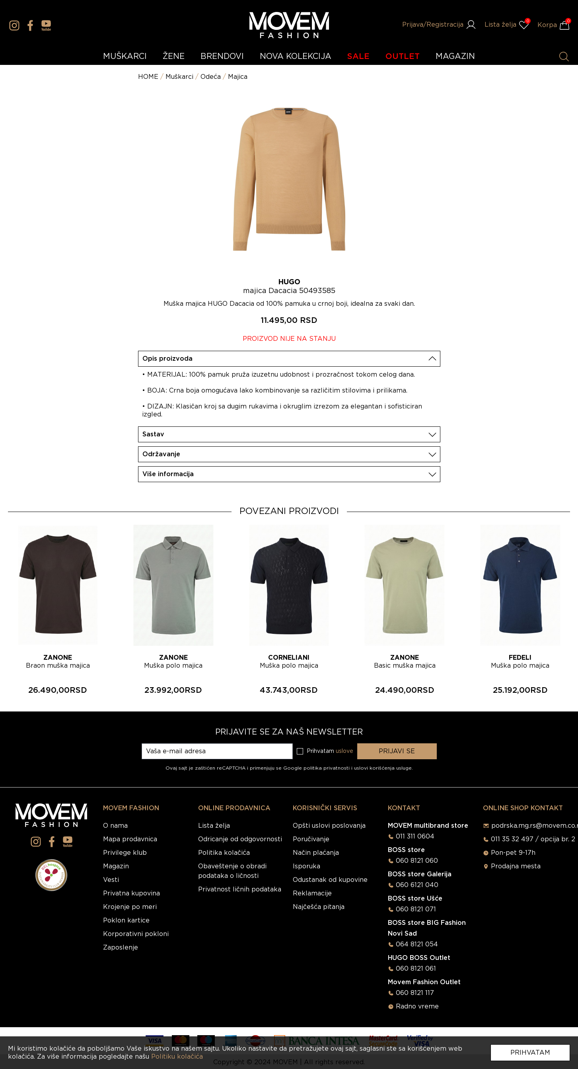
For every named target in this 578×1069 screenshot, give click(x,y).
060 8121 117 (415, 993)
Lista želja (214, 826)
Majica (237, 77)
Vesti (111, 880)
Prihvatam (530, 1052)
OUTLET (402, 57)
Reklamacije (312, 893)
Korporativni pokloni (136, 934)
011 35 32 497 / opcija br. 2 (533, 839)
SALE (358, 57)
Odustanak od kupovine (330, 880)
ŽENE (174, 57)
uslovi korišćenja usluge (383, 768)
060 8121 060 (417, 861)
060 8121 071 (416, 909)
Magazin (116, 866)
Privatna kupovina (131, 893)
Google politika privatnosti (317, 768)
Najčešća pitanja (318, 907)
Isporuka (306, 866)
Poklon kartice (126, 920)
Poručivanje (311, 839)
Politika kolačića (224, 853)
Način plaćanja (316, 853)
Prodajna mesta (516, 866)
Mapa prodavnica (130, 839)
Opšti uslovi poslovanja (329, 826)
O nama (115, 826)
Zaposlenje (120, 947)
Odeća (210, 77)
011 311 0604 (415, 836)
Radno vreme (417, 1006)
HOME (148, 77)
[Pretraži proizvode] (564, 56)
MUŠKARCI (125, 57)
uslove (344, 751)
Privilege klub (125, 853)
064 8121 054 (417, 944)
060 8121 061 (416, 968)
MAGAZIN (455, 57)
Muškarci (179, 77)
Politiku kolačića (177, 1056)
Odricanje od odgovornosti (240, 839)
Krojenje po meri (130, 907)
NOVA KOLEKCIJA (295, 57)
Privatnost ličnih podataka (239, 889)
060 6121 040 (417, 885)
